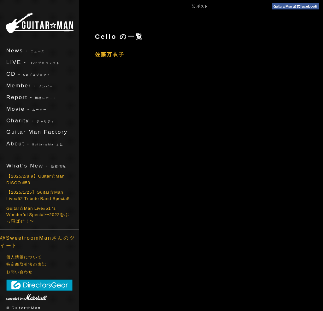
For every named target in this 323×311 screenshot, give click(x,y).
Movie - (26, 109)
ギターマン (39, 23)
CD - (28, 74)
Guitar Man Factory (37, 132)
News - (25, 50)
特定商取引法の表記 (26, 264)
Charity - (30, 120)
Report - (31, 97)
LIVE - (33, 62)
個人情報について (24, 257)
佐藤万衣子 (110, 54)
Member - (29, 85)
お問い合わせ (19, 272)
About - (34, 143)
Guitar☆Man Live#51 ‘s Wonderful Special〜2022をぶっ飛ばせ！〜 (37, 215)
